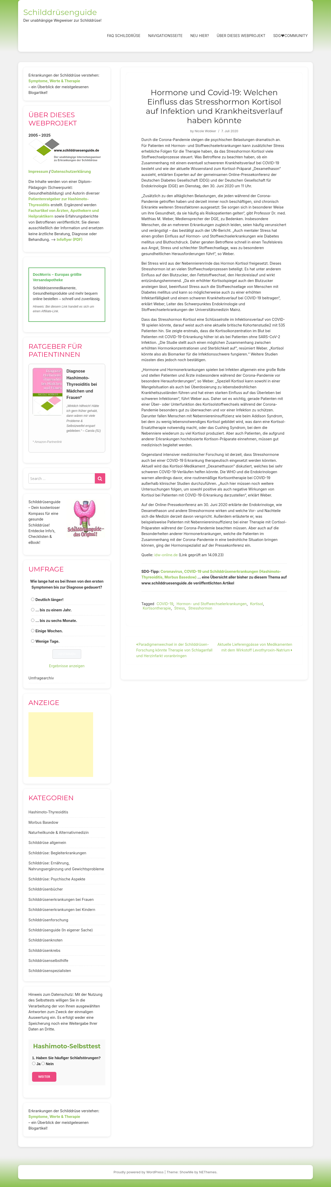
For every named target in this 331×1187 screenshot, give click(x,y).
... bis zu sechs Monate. (56, 620)
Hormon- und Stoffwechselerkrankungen (212, 604)
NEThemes (207, 1172)
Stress (179, 608)
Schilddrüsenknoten (45, 940)
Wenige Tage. (47, 641)
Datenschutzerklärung (71, 171)
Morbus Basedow (43, 822)
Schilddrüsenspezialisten (49, 970)
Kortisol (256, 604)
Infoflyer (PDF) (70, 239)
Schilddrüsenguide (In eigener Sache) (60, 930)
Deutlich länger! (49, 599)
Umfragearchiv (41, 678)
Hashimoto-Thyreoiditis (48, 812)
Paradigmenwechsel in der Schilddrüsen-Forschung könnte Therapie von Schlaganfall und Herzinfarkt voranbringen (174, 650)
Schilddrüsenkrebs (44, 950)
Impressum (38, 171)
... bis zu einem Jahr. (53, 610)
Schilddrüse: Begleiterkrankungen (57, 853)
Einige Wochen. (49, 631)
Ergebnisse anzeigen (67, 666)
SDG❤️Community (290, 35)
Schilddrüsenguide (60, 12)
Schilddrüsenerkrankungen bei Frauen (61, 899)
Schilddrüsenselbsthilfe (48, 960)
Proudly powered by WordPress (139, 1172)
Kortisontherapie (157, 608)
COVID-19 (164, 604)
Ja (36, 1064)
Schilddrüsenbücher (45, 889)
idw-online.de (166, 555)
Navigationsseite (165, 35)
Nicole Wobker (205, 131)
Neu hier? (199, 35)
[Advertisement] (60, 744)
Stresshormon (200, 608)
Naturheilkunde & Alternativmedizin (58, 832)
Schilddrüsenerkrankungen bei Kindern (61, 909)
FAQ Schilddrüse (123, 35)
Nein (47, 1064)
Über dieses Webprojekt (241, 35)
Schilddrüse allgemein (47, 842)
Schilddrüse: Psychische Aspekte (56, 879)
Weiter (44, 1076)
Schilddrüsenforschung (48, 920)
